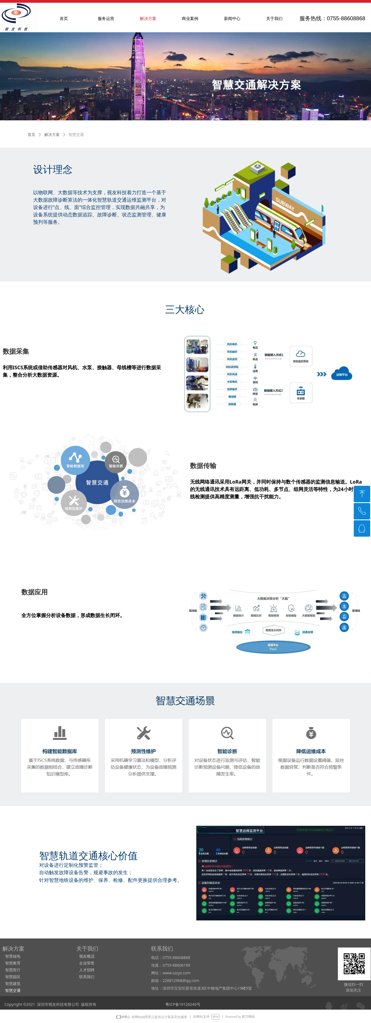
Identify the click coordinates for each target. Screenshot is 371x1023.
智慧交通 (76, 135)
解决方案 (52, 135)
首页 (31, 135)
